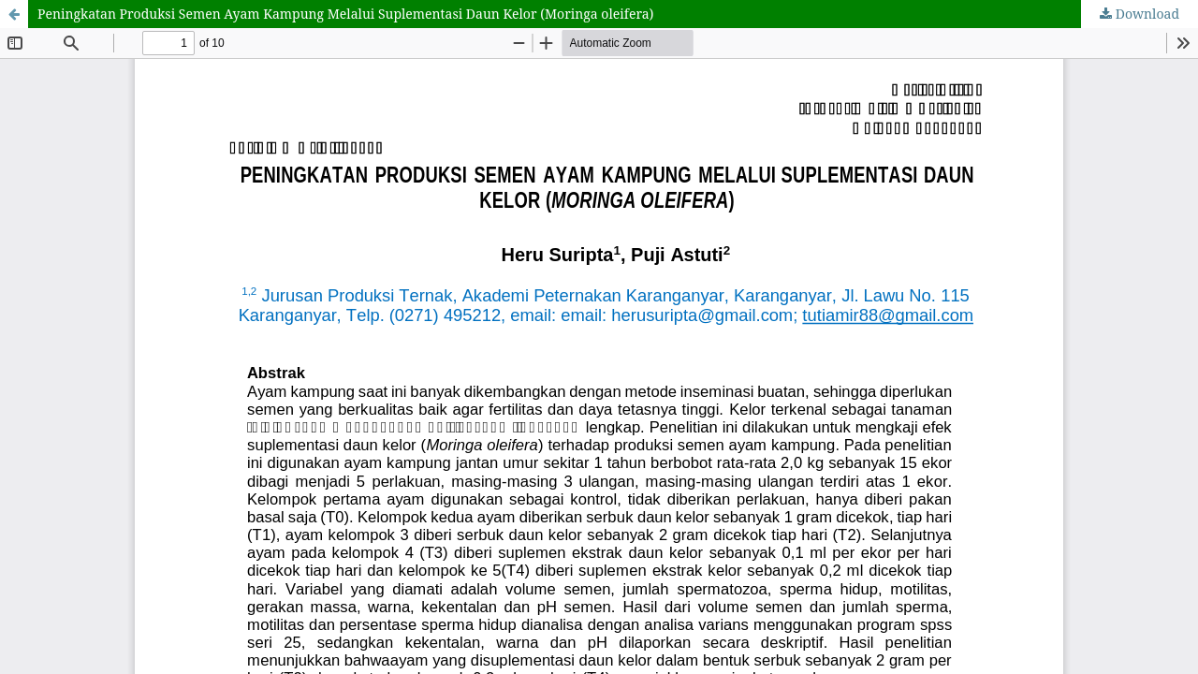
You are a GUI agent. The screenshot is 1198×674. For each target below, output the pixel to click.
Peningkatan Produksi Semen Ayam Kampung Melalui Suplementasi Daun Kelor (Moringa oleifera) (345, 13)
